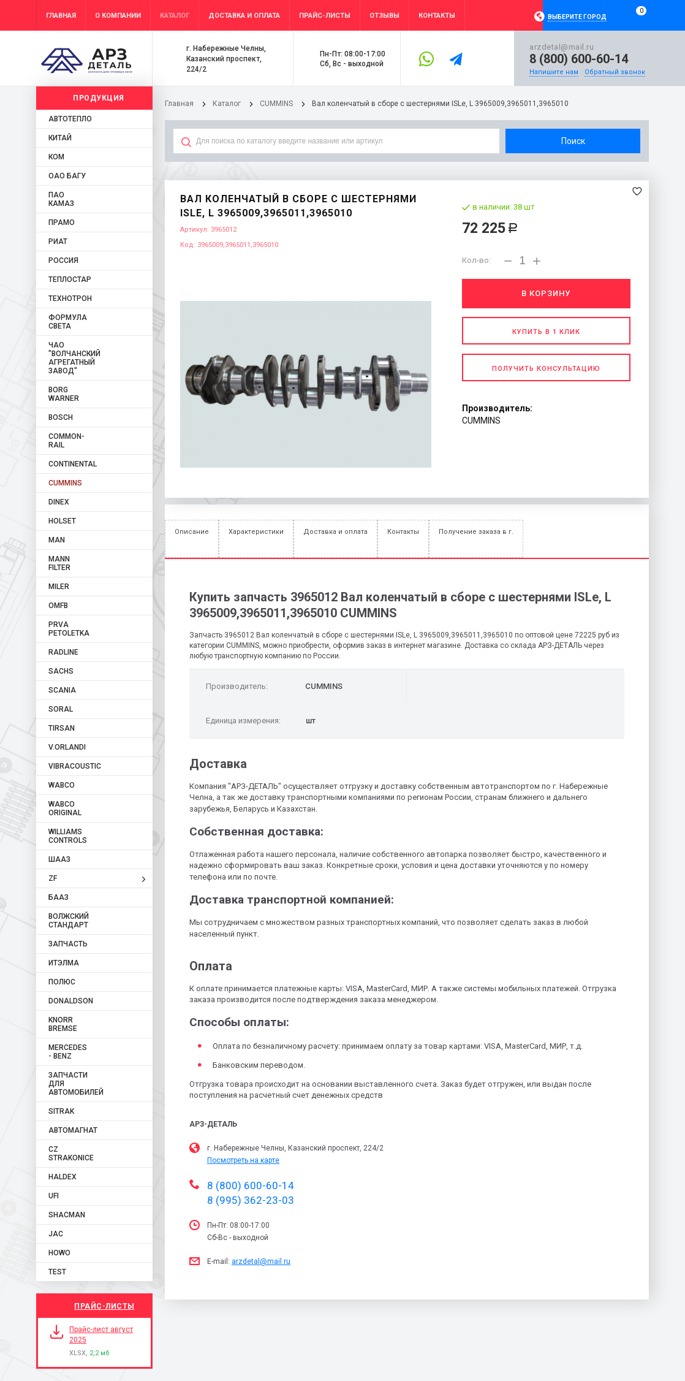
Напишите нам (553, 72)
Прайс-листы (104, 1306)
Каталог (228, 103)
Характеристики (256, 532)
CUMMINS (276, 103)
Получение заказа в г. (476, 532)
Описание (192, 532)
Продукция (98, 98)
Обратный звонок (615, 72)
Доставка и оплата (335, 532)
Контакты (403, 532)
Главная (179, 103)
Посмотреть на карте (243, 1160)
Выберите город (577, 16)
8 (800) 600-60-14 (578, 58)
